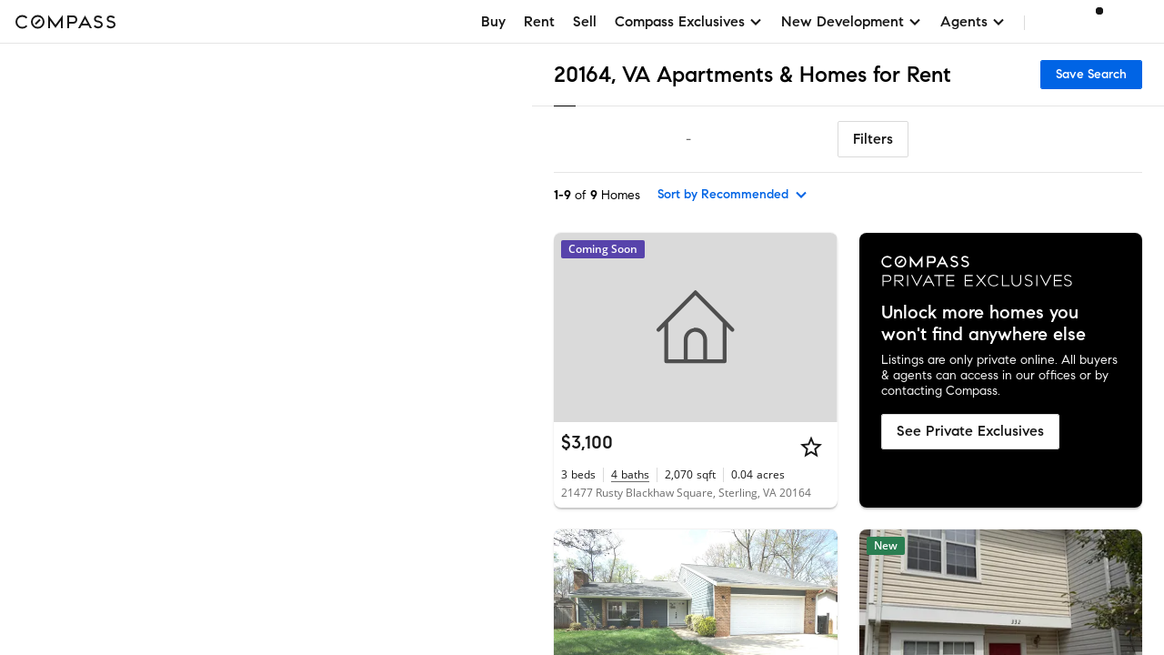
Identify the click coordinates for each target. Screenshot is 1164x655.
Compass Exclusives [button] (689, 21)
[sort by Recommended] (733, 195)
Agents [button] (973, 21)
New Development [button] (851, 21)
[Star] (811, 446)
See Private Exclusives (970, 430)
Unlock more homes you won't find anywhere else (983, 324)
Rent (539, 21)
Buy (493, 21)
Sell (585, 21)
